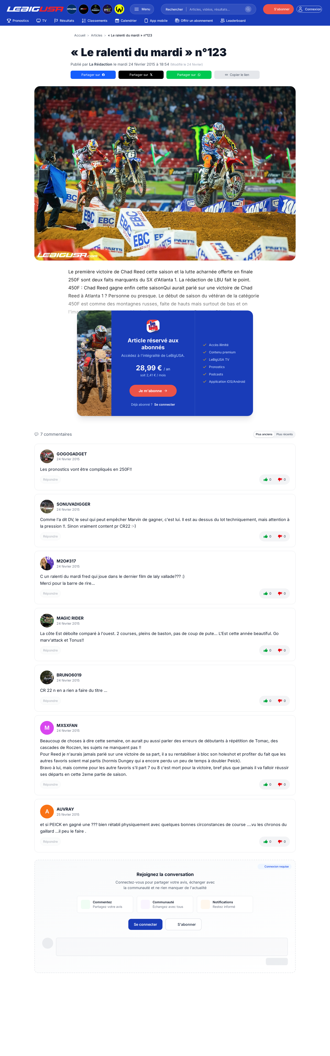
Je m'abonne (153, 390)
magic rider (70, 619)
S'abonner (183, 926)
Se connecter (164, 404)
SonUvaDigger (73, 505)
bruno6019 (69, 676)
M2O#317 (66, 562)
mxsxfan (67, 727)
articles (96, 35)
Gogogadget (72, 455)
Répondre (50, 481)
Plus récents (282, 435)
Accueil (79, 35)
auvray (65, 811)
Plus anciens (257, 435)
